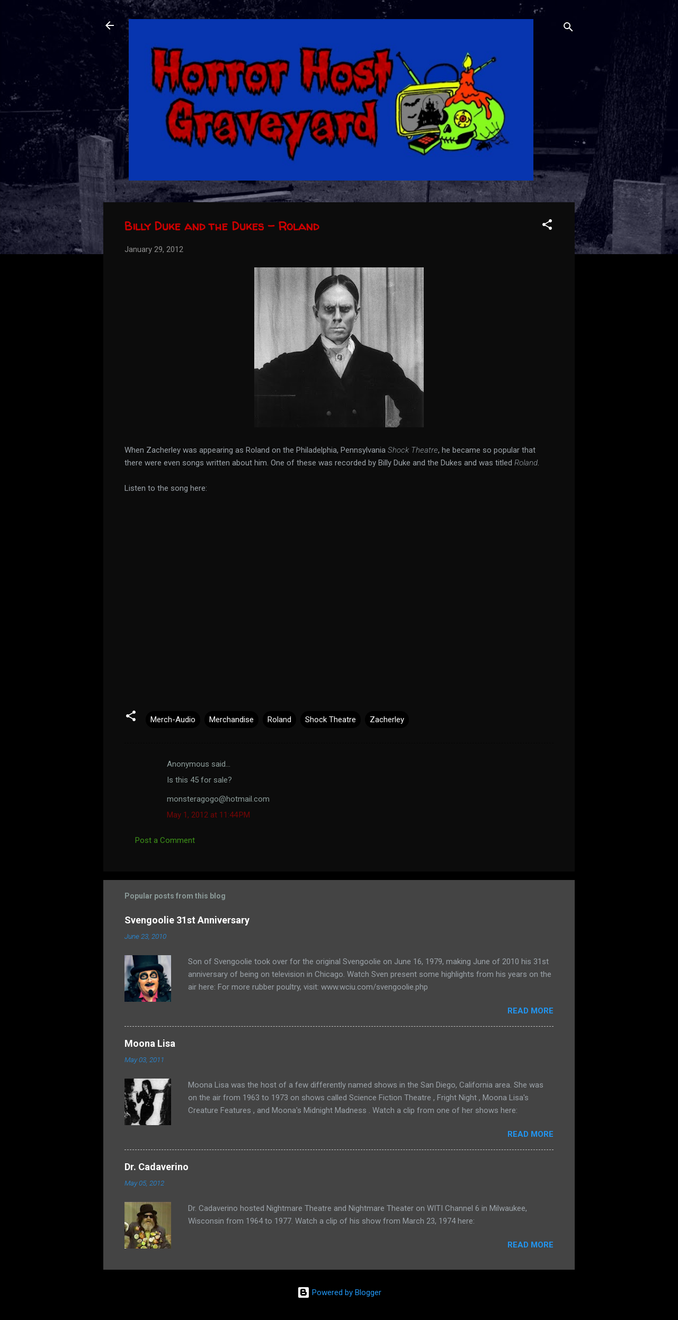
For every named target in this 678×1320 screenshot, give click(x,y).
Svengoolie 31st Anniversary (186, 920)
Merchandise (231, 719)
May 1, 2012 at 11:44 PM (208, 815)
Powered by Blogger (339, 1292)
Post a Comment (165, 840)
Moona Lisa (149, 1043)
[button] (547, 226)
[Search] (568, 29)
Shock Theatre (330, 719)
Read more (530, 1011)
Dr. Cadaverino (156, 1166)
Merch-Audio (172, 719)
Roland (279, 719)
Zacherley (387, 719)
